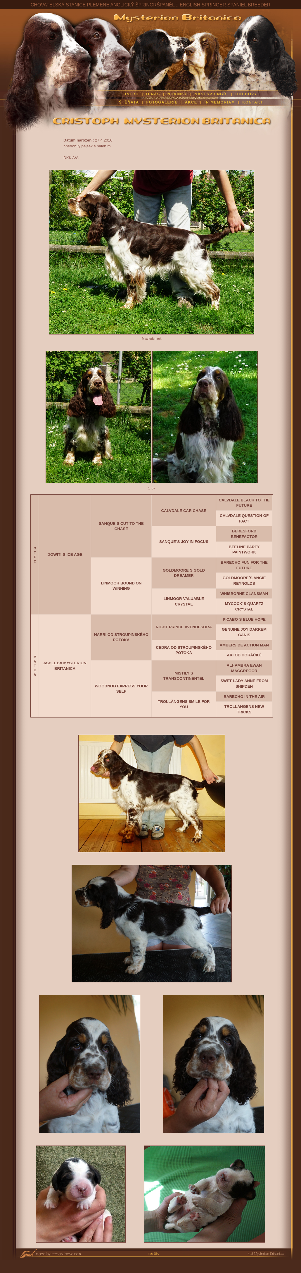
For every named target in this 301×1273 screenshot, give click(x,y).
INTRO (132, 94)
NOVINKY (177, 94)
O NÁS (153, 94)
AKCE (191, 102)
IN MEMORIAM (220, 102)
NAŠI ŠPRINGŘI (212, 94)
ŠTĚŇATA (129, 102)
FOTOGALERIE (162, 102)
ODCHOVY (246, 94)
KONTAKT (252, 102)
